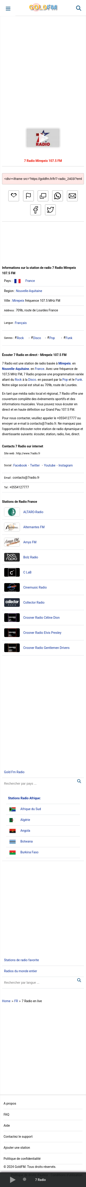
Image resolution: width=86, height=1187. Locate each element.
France (30, 281)
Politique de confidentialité (22, 1158)
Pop (52, 338)
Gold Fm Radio (14, 772)
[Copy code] (43, 175)
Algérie (25, 820)
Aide (7, 1125)
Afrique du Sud (30, 809)
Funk (69, 338)
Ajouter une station (17, 1147)
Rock (20, 338)
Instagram (66, 465)
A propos (10, 1103)
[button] (7, 8)
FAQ (6, 1114)
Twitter (35, 465)
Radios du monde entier (20, 971)
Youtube (49, 465)
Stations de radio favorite (21, 960)
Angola (25, 830)
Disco (37, 338)
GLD (43, 7)
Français (21, 323)
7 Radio (40, 1180)
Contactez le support (18, 1136)
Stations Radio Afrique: (24, 798)
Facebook (20, 465)
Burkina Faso (29, 852)
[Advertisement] (42, 68)
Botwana (26, 841)
